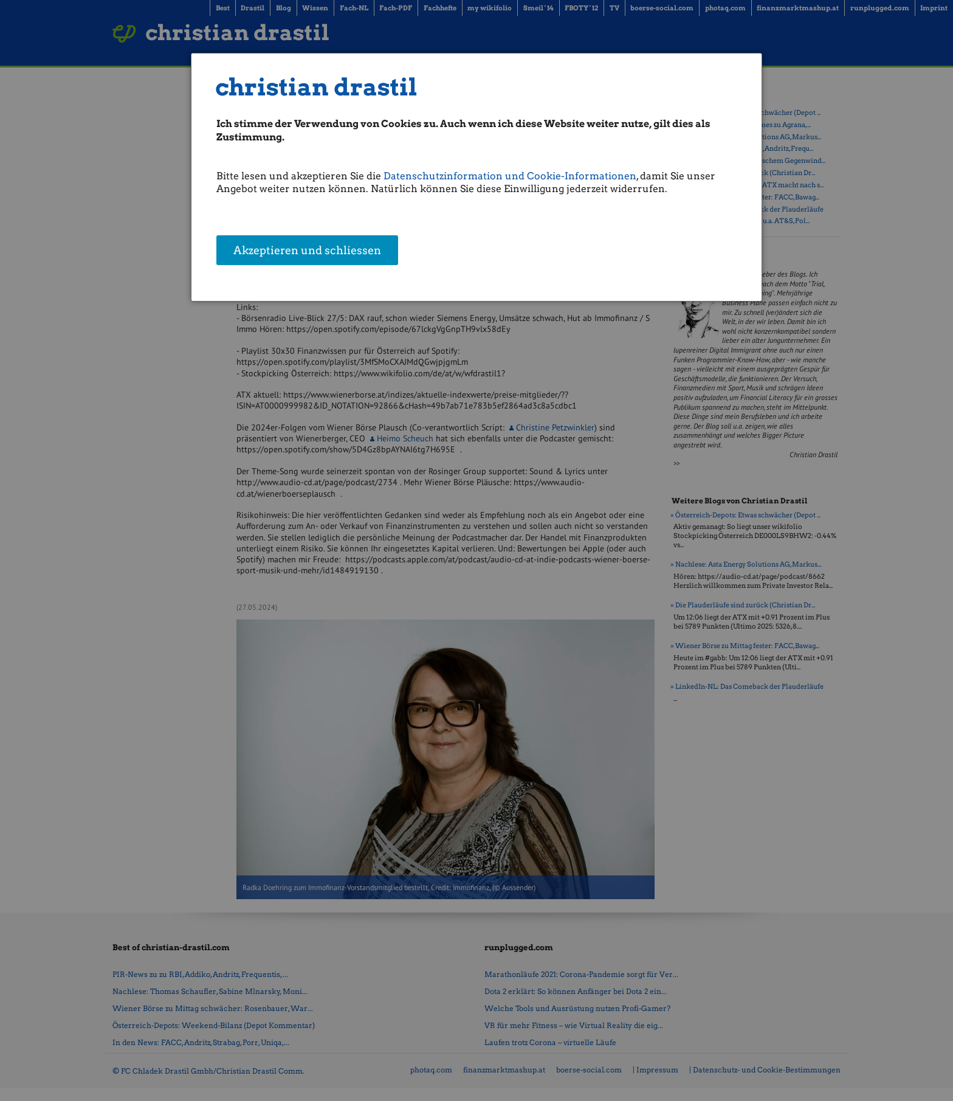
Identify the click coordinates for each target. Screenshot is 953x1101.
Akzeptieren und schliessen (307, 250)
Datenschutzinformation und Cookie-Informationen (510, 176)
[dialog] (477, 177)
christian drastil (316, 87)
